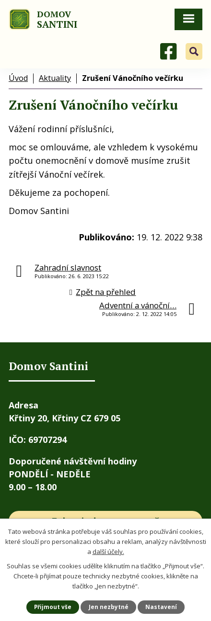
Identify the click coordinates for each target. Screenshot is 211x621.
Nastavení (161, 606)
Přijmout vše (52, 606)
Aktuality (55, 78)
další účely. (108, 551)
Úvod (18, 78)
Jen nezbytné (109, 606)
